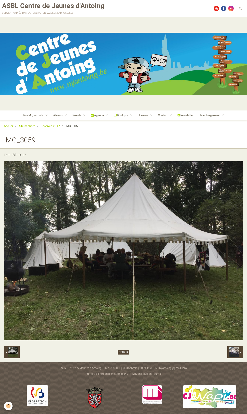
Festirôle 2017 (50, 126)
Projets (77, 115)
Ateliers (58, 115)
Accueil (8, 126)
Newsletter (186, 115)
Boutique (121, 115)
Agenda (97, 115)
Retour (123, 352)
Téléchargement (210, 115)
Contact (163, 115)
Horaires (143, 115)
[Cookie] (8, 406)
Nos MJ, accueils (33, 115)
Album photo (27, 126)
